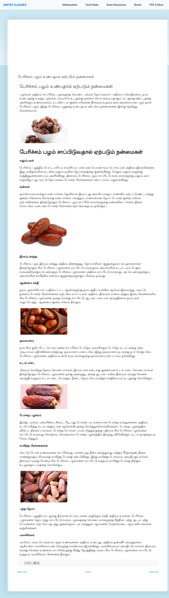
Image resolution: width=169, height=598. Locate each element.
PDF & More (156, 4)
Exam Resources (116, 4)
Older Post (153, 572)
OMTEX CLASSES (14, 5)
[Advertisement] (88, 44)
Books (137, 4)
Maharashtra (69, 4)
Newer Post (22, 572)
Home (88, 572)
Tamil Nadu (91, 4)
